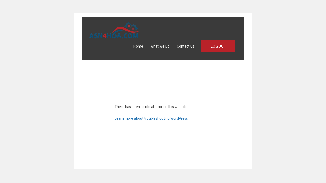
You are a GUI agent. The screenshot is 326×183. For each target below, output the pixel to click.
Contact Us (185, 46)
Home (138, 46)
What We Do (160, 46)
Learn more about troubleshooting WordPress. (152, 118)
